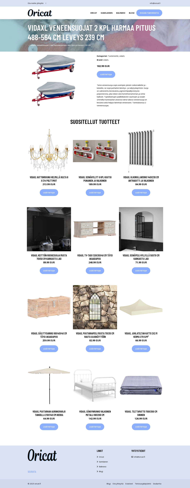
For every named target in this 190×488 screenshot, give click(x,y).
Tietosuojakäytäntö (143, 483)
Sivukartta (157, 483)
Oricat (93, 13)
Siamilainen (107, 13)
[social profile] (46, 3)
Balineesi (120, 13)
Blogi (132, 13)
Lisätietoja (106, 74)
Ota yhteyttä (118, 483)
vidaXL (122, 56)
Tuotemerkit (113, 56)
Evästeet (129, 483)
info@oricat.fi (155, 3)
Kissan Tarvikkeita (149, 13)
